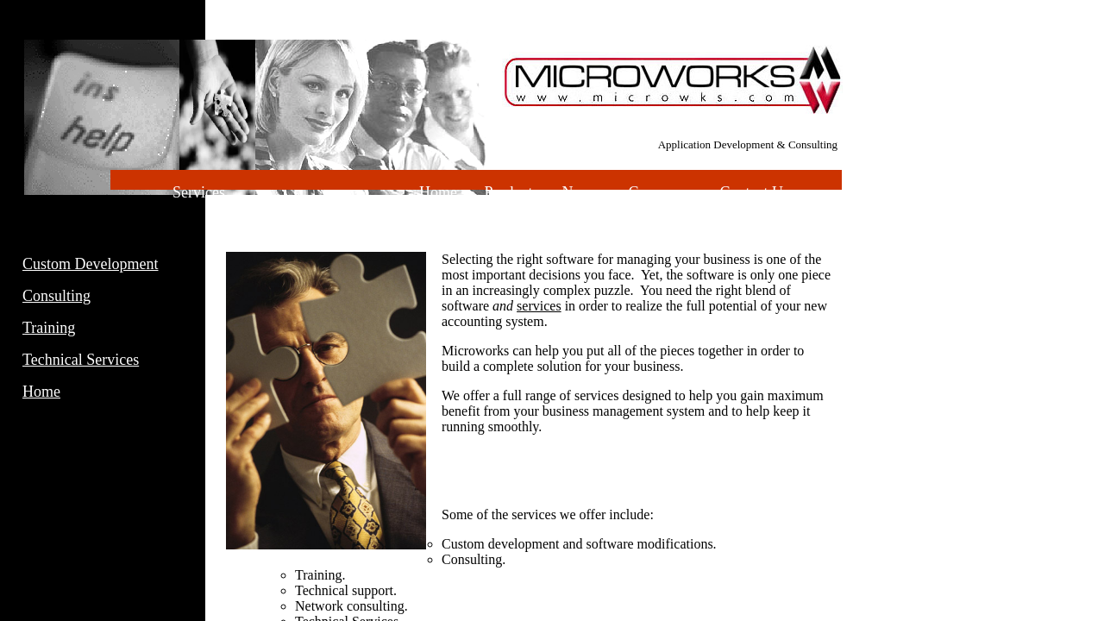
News (581, 192)
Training (48, 327)
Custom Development (90, 264)
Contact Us (754, 192)
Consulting (56, 295)
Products (511, 192)
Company (660, 192)
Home (41, 391)
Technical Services (80, 359)
